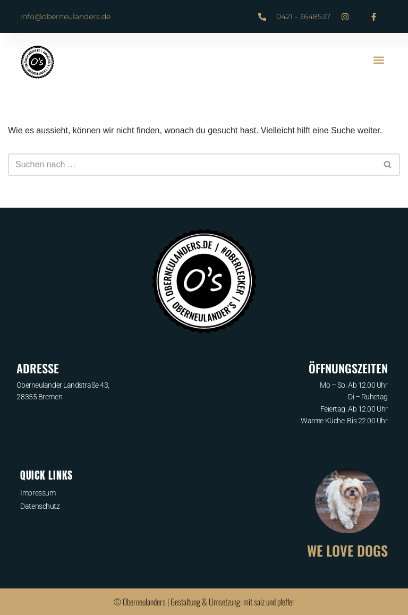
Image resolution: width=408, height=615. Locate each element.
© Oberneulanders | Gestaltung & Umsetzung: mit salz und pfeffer (204, 601)
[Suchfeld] (192, 164)
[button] (379, 60)
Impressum (37, 493)
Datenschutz (40, 506)
